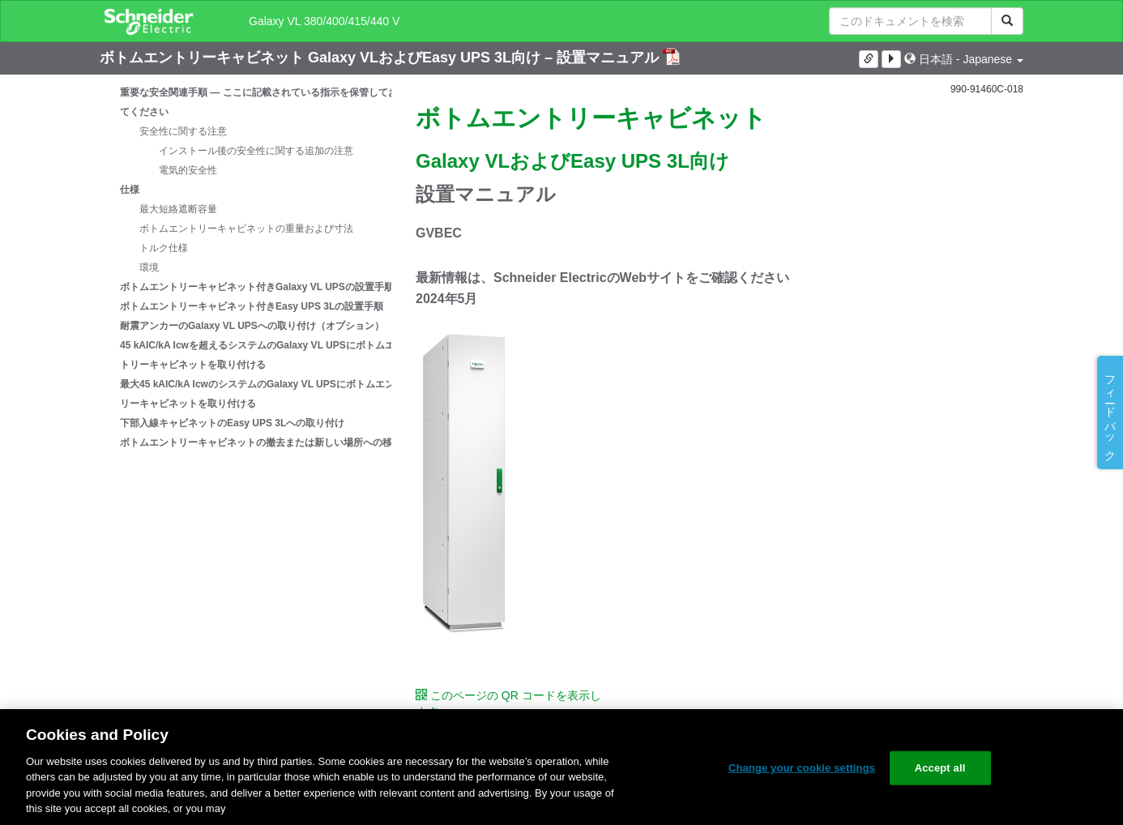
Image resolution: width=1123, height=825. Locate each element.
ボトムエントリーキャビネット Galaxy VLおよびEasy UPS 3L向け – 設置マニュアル (381, 57)
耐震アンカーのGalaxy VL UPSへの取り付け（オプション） (252, 325)
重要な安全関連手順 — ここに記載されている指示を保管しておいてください (264, 102)
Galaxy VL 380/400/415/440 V (324, 21)
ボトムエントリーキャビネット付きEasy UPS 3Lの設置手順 (251, 306)
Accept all (940, 768)
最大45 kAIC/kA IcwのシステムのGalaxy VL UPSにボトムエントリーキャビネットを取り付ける (262, 393)
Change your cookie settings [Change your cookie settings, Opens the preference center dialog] (801, 768)
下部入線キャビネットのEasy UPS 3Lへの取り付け (232, 423)
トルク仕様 (163, 248)
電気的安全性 (188, 170)
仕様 (129, 189)
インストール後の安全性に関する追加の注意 (256, 150)
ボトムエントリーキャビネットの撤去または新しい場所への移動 (261, 442)
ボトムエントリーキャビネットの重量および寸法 (246, 228)
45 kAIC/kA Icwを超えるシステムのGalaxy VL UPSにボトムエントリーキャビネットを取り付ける (262, 355)
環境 (149, 267)
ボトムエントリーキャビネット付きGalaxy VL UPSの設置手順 (257, 287)
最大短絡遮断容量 (178, 209)
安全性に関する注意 (183, 131)
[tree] (245, 267)
